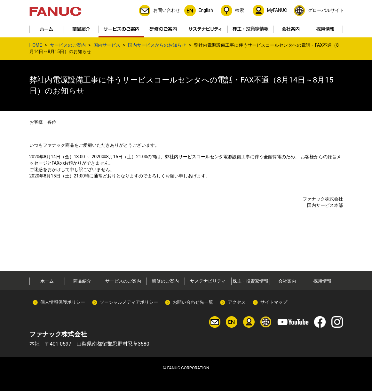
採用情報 (322, 281)
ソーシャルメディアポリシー (129, 302)
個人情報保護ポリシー (62, 302)
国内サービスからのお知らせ (157, 45)
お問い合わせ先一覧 (193, 302)
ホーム (47, 281)
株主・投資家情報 (250, 281)
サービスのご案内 (68, 45)
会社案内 (287, 281)
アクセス (237, 302)
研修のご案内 (165, 281)
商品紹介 (82, 281)
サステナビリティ (208, 281)
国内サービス (106, 45)
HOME (35, 45)
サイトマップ (273, 302)
